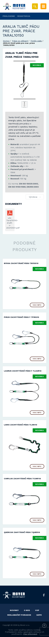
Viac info (37, 305)
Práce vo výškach (20, 41)
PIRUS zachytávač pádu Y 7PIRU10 (21, 317)
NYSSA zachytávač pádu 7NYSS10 (21, 263)
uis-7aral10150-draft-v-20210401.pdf (9, 223)
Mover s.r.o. (25, 625)
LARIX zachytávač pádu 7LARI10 (20, 425)
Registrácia (23, 16)
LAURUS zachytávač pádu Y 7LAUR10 (22, 371)
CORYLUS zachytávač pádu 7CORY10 (22, 479)
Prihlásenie (9, 16)
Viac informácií (30, 634)
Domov (6, 41)
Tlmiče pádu (36, 41)
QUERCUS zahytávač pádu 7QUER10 (22, 532)
